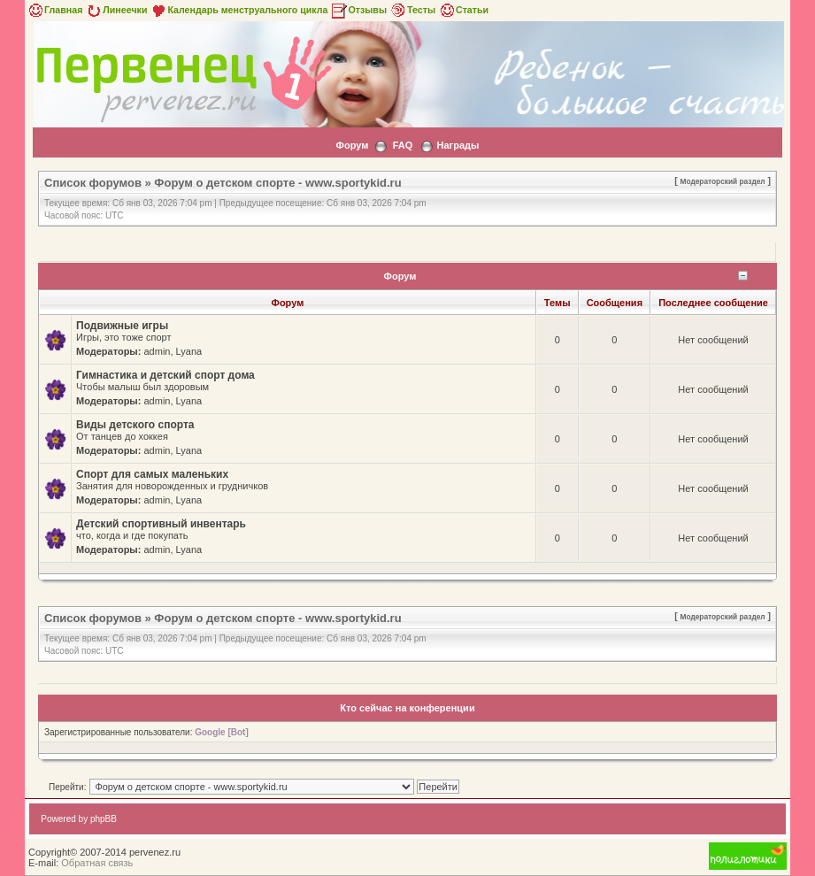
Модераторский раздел (722, 181)
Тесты (412, 9)
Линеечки (116, 9)
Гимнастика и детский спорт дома (165, 375)
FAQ (403, 145)
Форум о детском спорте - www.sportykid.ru (277, 182)
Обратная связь (97, 862)
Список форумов (93, 182)
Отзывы (358, 9)
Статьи (463, 9)
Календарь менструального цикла (238, 9)
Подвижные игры (122, 325)
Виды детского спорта (135, 425)
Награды (458, 145)
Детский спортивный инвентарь (161, 524)
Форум (352, 145)
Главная (54, 9)
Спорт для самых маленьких (152, 474)
